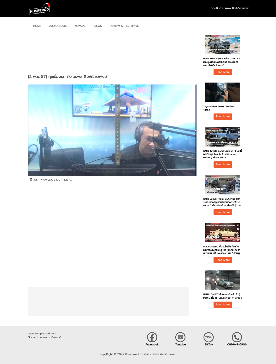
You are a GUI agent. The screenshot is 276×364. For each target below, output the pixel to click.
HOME (37, 26)
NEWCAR (80, 26)
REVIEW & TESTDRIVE (124, 26)
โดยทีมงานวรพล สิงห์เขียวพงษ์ (229, 8)
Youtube (180, 345)
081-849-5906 (237, 345)
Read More (223, 72)
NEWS (98, 26)
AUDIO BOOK (58, 26)
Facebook (152, 345)
